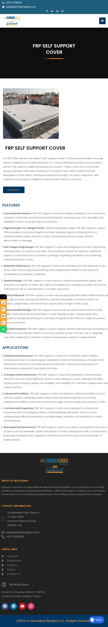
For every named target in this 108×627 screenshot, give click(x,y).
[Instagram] (62, 11)
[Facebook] (47, 11)
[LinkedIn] (52, 11)
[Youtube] (57, 11)
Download (13, 189)
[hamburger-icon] (102, 20)
